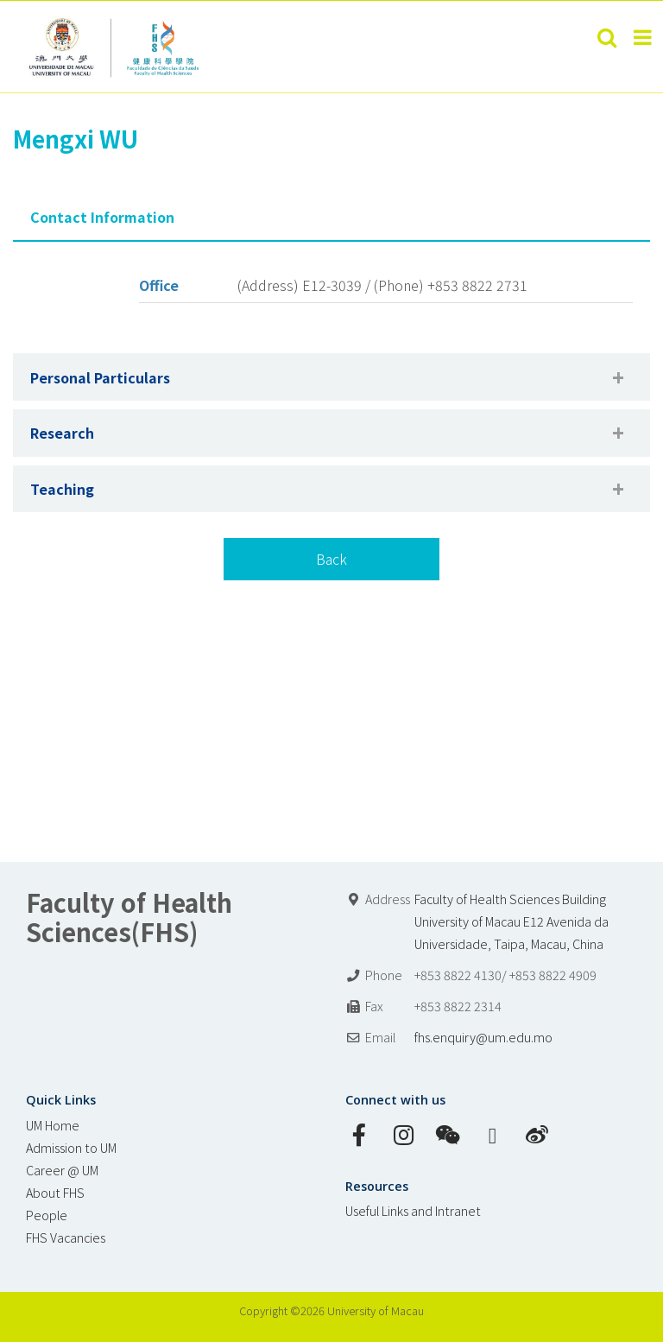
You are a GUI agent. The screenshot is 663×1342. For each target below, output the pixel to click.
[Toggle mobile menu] (644, 37)
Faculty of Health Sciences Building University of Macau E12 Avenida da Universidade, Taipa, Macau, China (511, 921)
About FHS (55, 1192)
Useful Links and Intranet (413, 1210)
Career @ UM (62, 1170)
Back (331, 558)
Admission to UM (71, 1147)
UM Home (52, 1125)
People (46, 1215)
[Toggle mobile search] (606, 37)
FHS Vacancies (65, 1237)
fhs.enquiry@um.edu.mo (483, 1037)
